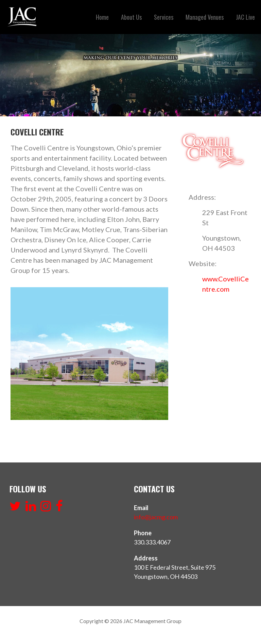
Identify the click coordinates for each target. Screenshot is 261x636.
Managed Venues (205, 17)
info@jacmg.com (156, 517)
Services (163, 17)
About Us (131, 17)
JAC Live (245, 17)
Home (102, 17)
